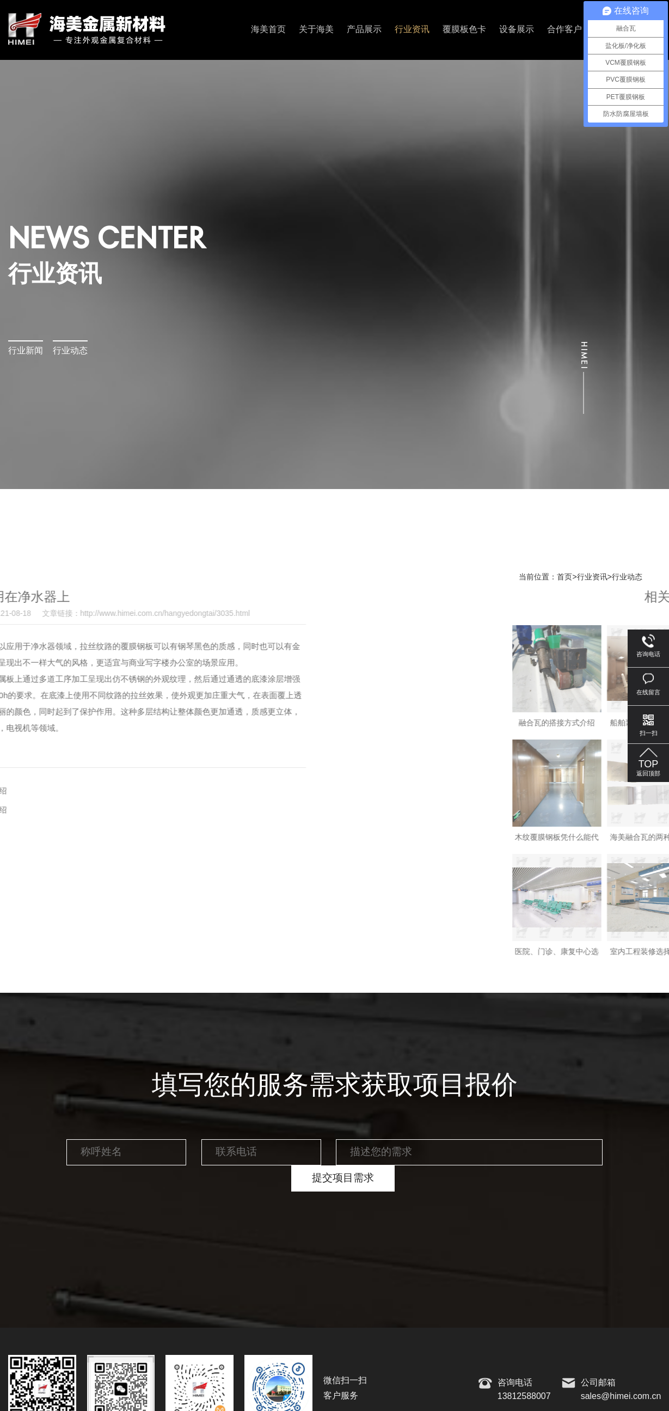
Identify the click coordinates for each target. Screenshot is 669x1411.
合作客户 (564, 29)
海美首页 (268, 29)
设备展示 (516, 29)
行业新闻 (25, 351)
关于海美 (316, 29)
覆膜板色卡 (464, 29)
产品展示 (364, 29)
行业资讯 (412, 29)
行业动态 (70, 351)
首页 (564, 577)
